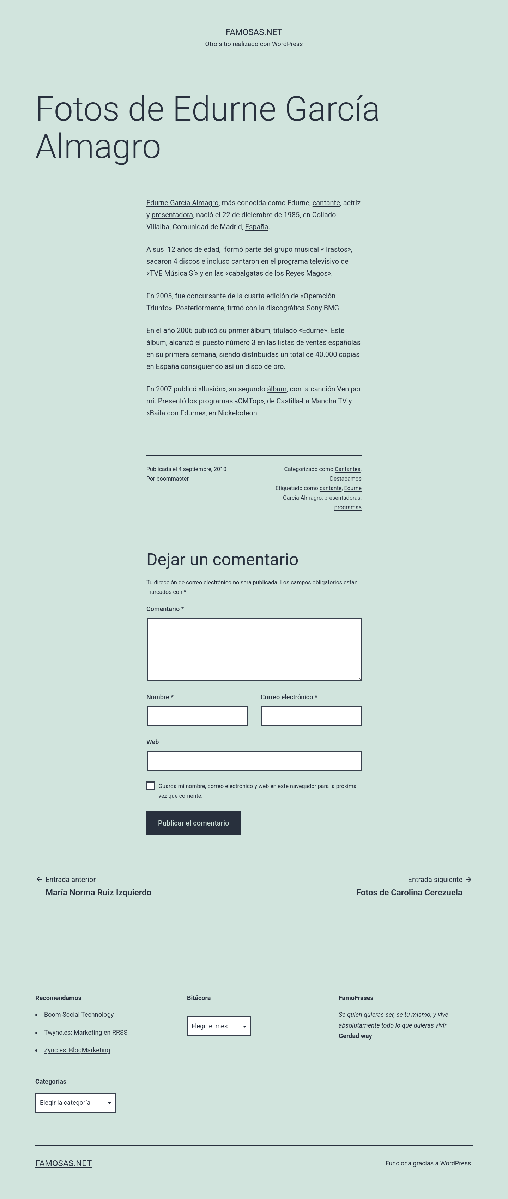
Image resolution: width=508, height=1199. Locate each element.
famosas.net (254, 32)
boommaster (173, 478)
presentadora (172, 215)
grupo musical (296, 249)
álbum (277, 389)
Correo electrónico (289, 697)
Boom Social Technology (79, 1014)
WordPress (455, 1163)
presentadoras (342, 497)
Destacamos (346, 478)
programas (348, 507)
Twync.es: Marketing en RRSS (85, 1032)
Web (152, 741)
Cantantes (348, 469)
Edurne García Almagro (182, 203)
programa (293, 261)
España (256, 227)
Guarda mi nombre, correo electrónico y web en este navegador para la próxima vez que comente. (257, 791)
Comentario (165, 609)
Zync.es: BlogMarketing (77, 1050)
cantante (326, 203)
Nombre (160, 697)
